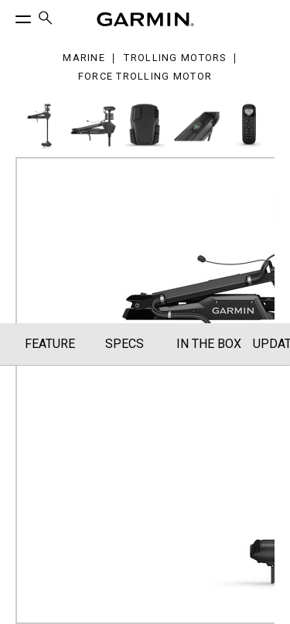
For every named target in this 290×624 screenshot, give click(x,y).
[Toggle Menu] (9, 15)
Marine (84, 58)
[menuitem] (45, 19)
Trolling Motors (175, 58)
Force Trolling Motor (145, 77)
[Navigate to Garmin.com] (145, 19)
